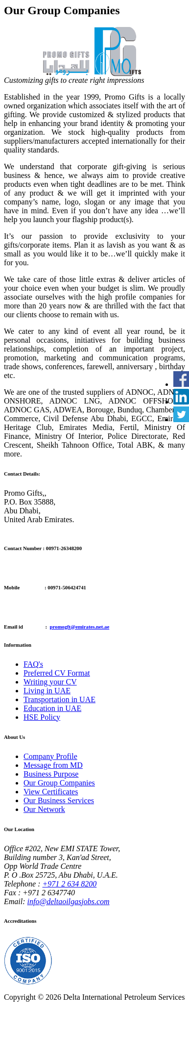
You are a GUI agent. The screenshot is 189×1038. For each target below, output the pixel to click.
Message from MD (53, 765)
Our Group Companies (59, 783)
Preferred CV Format (57, 673)
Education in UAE (52, 708)
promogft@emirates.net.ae (80, 627)
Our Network (44, 809)
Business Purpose (51, 774)
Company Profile (50, 756)
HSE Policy (42, 717)
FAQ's (33, 664)
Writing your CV (50, 682)
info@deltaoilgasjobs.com (68, 901)
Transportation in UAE (59, 699)
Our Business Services (59, 800)
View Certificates (51, 791)
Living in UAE (47, 690)
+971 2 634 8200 (70, 884)
